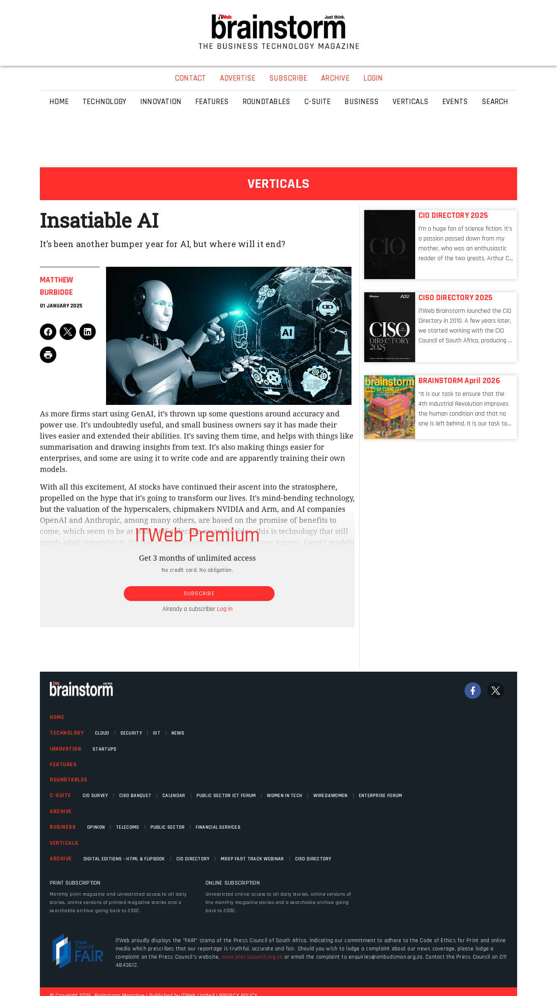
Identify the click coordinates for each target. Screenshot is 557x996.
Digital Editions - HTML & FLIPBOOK (124, 859)
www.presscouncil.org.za (252, 957)
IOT (156, 733)
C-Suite (60, 795)
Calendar (173, 796)
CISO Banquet (135, 796)
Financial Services (218, 827)
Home (57, 717)
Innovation (65, 749)
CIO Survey (95, 796)
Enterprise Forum (380, 796)
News (177, 733)
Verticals (64, 843)
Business (63, 827)
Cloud (102, 733)
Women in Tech (284, 796)
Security (131, 733)
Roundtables (69, 779)
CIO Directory (193, 859)
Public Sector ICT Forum (226, 796)
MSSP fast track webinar (252, 859)
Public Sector (167, 827)
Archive (61, 811)
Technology (66, 733)
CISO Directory (313, 859)
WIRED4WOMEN (330, 796)
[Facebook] (473, 690)
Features (63, 764)
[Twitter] (496, 690)
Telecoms (127, 827)
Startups (104, 749)
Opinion (96, 827)
